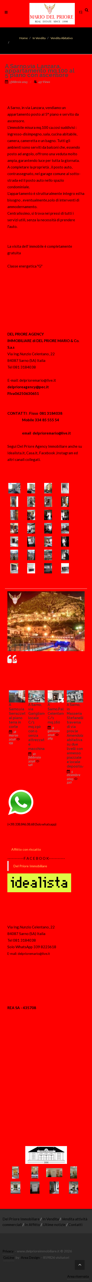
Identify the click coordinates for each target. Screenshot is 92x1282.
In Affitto (33, 1224)
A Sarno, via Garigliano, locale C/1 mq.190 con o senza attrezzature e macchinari (39, 727)
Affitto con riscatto (26, 849)
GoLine (8, 1257)
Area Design (30, 1257)
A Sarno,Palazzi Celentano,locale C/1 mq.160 (62, 713)
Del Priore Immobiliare (30, 866)
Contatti (75, 1224)
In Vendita (39, 38)
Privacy (7, 1251)
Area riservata (78, 1276)
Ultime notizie (54, 1224)
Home (23, 38)
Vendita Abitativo (62, 38)
